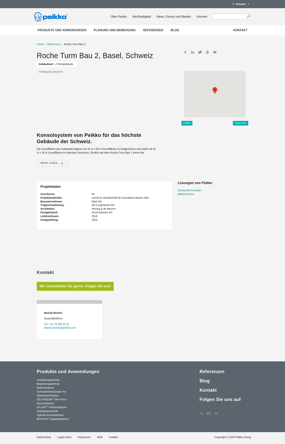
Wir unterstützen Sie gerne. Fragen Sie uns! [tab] (75, 286)
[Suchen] (248, 16)
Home (40, 44)
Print (207, 52)
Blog (175, 30)
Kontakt (240, 30)
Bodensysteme (45, 387)
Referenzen (153, 30)
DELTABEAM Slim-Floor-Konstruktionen (52, 401)
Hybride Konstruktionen (50, 415)
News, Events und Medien (174, 16)
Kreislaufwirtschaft (47, 411)
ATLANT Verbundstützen (52, 407)
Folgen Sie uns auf (220, 399)
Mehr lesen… (52, 163)
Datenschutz (44, 437)
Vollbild (187, 123)
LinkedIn (192, 52)
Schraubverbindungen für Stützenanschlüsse (51, 393)
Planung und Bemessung (115, 30)
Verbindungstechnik (48, 379)
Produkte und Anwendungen (62, 30)
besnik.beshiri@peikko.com (60, 327)
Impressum (84, 437)
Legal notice (65, 437)
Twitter (200, 52)
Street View (240, 123)
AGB (99, 437)
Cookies (113, 437)
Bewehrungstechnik (48, 383)
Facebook (185, 52)
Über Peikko (119, 16)
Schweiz (240, 4)
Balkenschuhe (186, 194)
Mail (215, 52)
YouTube (209, 411)
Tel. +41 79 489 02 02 (56, 324)
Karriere (202, 16)
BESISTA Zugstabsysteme (53, 418)
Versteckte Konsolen (190, 190)
